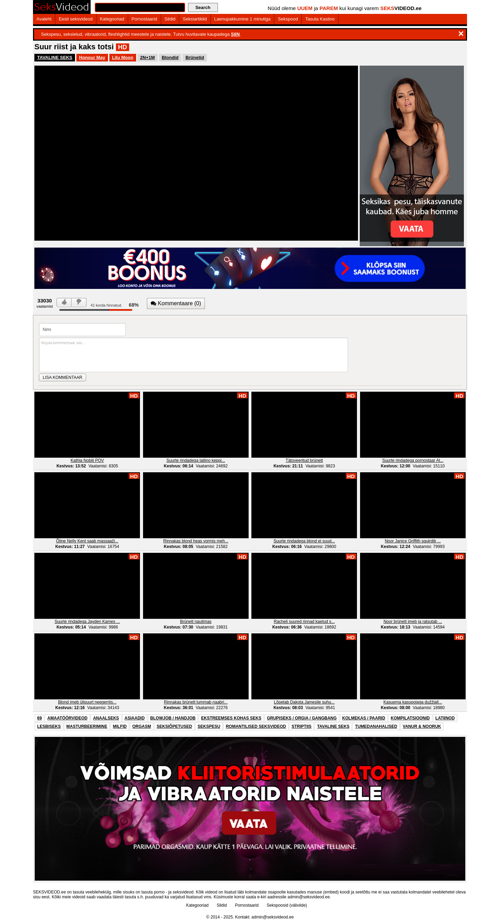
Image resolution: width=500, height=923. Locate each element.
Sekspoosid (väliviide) (287, 905)
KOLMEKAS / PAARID (363, 718)
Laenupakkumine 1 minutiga (242, 19)
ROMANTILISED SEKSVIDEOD (256, 726)
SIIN (235, 34)
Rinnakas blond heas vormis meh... (195, 541)
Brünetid (194, 57)
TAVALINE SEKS (54, 57)
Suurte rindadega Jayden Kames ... (87, 621)
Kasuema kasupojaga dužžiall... (412, 702)
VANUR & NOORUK (422, 726)
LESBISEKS (49, 726)
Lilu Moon (122, 57)
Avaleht (43, 19)
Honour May (92, 57)
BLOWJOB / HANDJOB (173, 718)
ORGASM (141, 726)
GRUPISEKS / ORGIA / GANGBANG (302, 718)
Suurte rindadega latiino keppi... (195, 460)
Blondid (170, 57)
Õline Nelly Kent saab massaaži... (87, 541)
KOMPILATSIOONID (410, 718)
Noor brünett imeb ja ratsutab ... (412, 621)
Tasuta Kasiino (320, 19)
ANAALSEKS (106, 718)
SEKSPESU (209, 726)
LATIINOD (445, 718)
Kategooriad (112, 19)
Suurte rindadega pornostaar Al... (412, 460)
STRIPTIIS (301, 726)
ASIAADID (135, 718)
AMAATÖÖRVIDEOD (67, 718)
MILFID (120, 726)
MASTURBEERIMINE (86, 726)
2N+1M (147, 57)
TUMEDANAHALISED (376, 726)
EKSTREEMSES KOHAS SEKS (231, 718)
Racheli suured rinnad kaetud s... (304, 621)
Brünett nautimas (195, 621)
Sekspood (288, 19)
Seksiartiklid (195, 19)
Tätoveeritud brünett (304, 460)
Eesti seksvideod (76, 19)
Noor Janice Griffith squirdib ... (413, 541)
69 (39, 718)
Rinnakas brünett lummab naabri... (195, 702)
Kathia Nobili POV (87, 460)
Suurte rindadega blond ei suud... (304, 541)
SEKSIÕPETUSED (174, 726)
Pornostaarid (144, 19)
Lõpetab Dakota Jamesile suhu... (304, 702)
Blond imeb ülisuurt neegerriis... (87, 702)
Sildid (170, 19)
